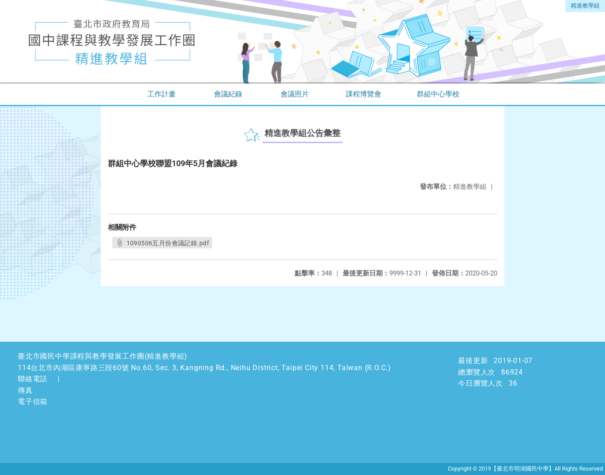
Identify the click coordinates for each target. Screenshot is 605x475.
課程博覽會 (363, 94)
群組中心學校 (438, 94)
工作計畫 (161, 94)
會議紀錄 (228, 94)
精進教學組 (585, 5)
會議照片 (295, 94)
